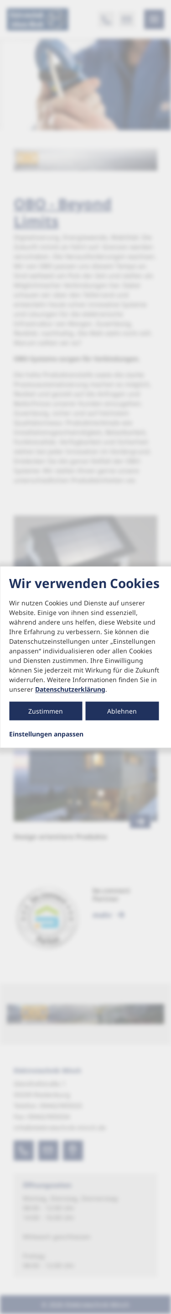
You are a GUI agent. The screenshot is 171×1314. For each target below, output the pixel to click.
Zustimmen (45, 710)
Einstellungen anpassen (46, 733)
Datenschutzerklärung (70, 688)
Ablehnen (122, 710)
